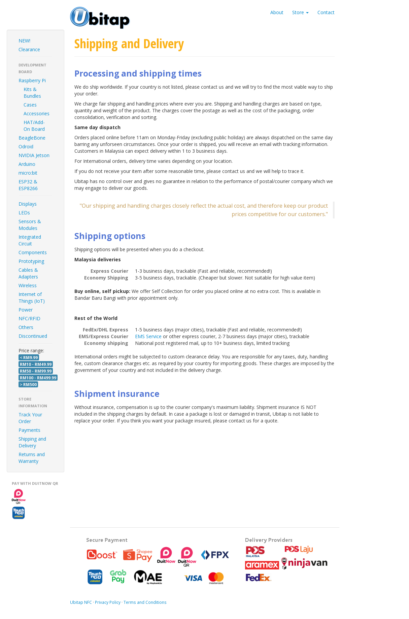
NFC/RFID (29, 318)
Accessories (36, 113)
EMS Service (148, 336)
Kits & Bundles (32, 92)
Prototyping (31, 261)
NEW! (24, 40)
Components (33, 252)
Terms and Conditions (145, 602)
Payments (29, 430)
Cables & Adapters (28, 273)
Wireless (28, 285)
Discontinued (33, 336)
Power (26, 309)
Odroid (26, 146)
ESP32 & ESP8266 (28, 184)
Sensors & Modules (30, 224)
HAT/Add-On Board (34, 125)
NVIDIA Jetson (34, 155)
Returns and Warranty (32, 457)
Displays (28, 204)
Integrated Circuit (30, 240)
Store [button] (300, 12)
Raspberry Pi (32, 80)
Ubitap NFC (81, 602)
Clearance (29, 49)
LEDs (24, 212)
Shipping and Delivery (32, 442)
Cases (30, 104)
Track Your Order (30, 417)
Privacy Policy (108, 602)
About (276, 12)
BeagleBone (32, 138)
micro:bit (28, 173)
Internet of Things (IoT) (32, 297)
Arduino (27, 164)
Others (26, 327)
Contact (326, 12)
